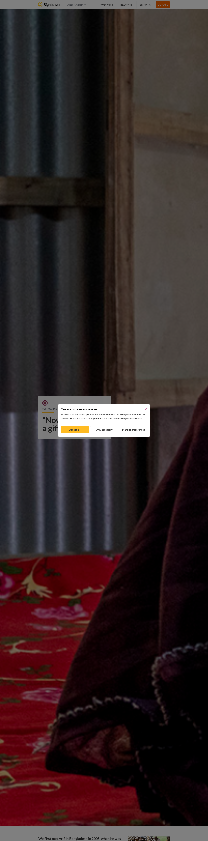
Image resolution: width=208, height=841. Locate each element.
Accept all (74, 429)
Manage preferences (133, 429)
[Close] (145, 409)
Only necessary (104, 429)
